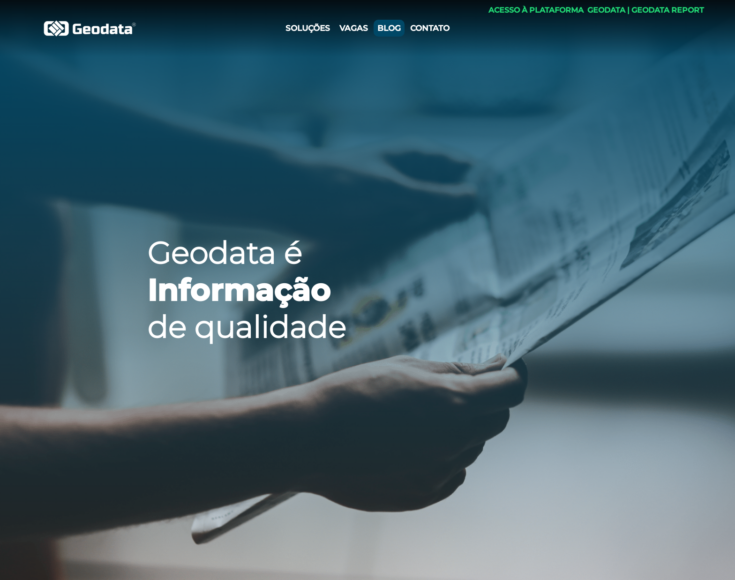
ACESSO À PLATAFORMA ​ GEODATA (556, 8)
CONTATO (430, 28)
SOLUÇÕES (307, 28)
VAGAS (353, 28)
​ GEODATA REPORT (667, 8)
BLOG (389, 28)
